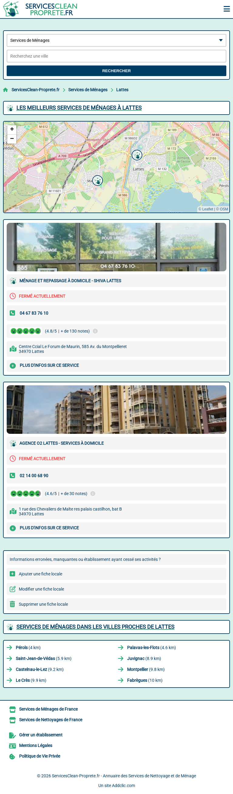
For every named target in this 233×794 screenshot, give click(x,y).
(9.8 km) (146, 669)
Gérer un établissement (40, 734)
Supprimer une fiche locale (43, 604)
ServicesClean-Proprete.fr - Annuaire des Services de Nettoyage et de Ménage (124, 775)
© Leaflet (205, 209)
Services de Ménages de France (48, 709)
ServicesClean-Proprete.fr (35, 89)
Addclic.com (123, 785)
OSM (224, 209)
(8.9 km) (144, 658)
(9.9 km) (31, 680)
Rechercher (116, 71)
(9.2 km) (40, 669)
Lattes (122, 89)
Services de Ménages (87, 89)
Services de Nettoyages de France (50, 719)
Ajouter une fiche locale (40, 573)
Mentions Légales (35, 745)
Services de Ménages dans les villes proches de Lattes (95, 627)
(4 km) (28, 647)
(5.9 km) (44, 658)
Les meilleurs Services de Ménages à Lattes (79, 108)
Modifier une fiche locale (41, 589)
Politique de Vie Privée (39, 756)
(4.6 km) (151, 647)
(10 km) (145, 680)
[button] (96, 179)
